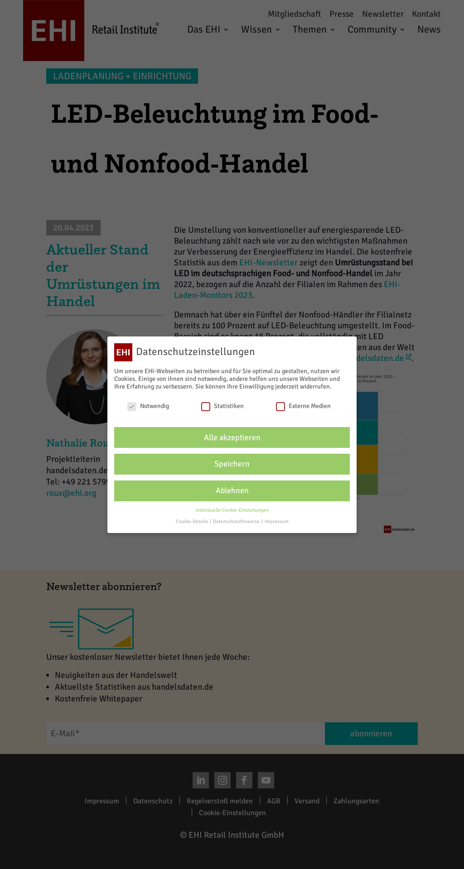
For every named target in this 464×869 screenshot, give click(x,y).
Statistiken (222, 406)
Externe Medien (303, 406)
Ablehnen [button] (232, 490)
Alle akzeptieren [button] (232, 437)
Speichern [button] (232, 464)
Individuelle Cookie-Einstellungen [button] (232, 510)
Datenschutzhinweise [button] (237, 521)
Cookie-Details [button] (192, 521)
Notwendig (148, 406)
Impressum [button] (277, 521)
